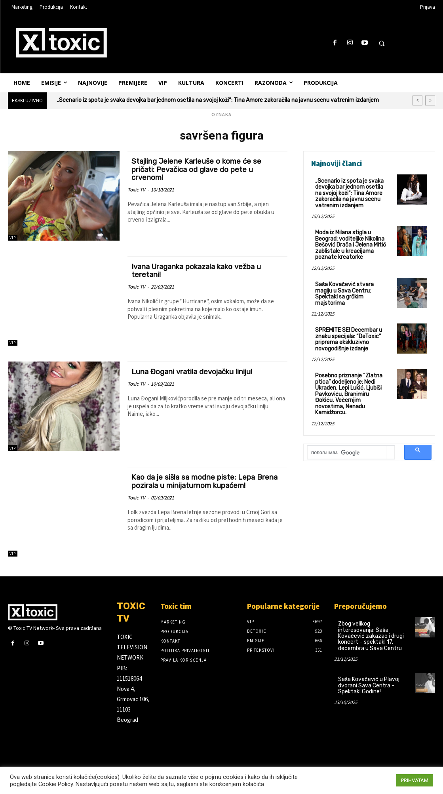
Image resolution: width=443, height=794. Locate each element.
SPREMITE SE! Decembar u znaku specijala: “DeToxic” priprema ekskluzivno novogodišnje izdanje (348, 338)
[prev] (417, 100)
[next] (430, 100)
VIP (13, 237)
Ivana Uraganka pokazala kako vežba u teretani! (199, 270)
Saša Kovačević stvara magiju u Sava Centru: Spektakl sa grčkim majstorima (344, 293)
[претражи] (346, 445)
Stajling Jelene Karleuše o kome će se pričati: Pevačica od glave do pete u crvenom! (197, 169)
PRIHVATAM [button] (414, 780)
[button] (382, 43)
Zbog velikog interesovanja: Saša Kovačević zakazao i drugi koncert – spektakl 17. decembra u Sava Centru (371, 636)
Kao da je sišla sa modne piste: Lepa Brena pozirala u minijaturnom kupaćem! (206, 481)
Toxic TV (136, 189)
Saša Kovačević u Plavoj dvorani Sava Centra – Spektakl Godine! (368, 685)
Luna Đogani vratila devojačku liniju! (193, 371)
